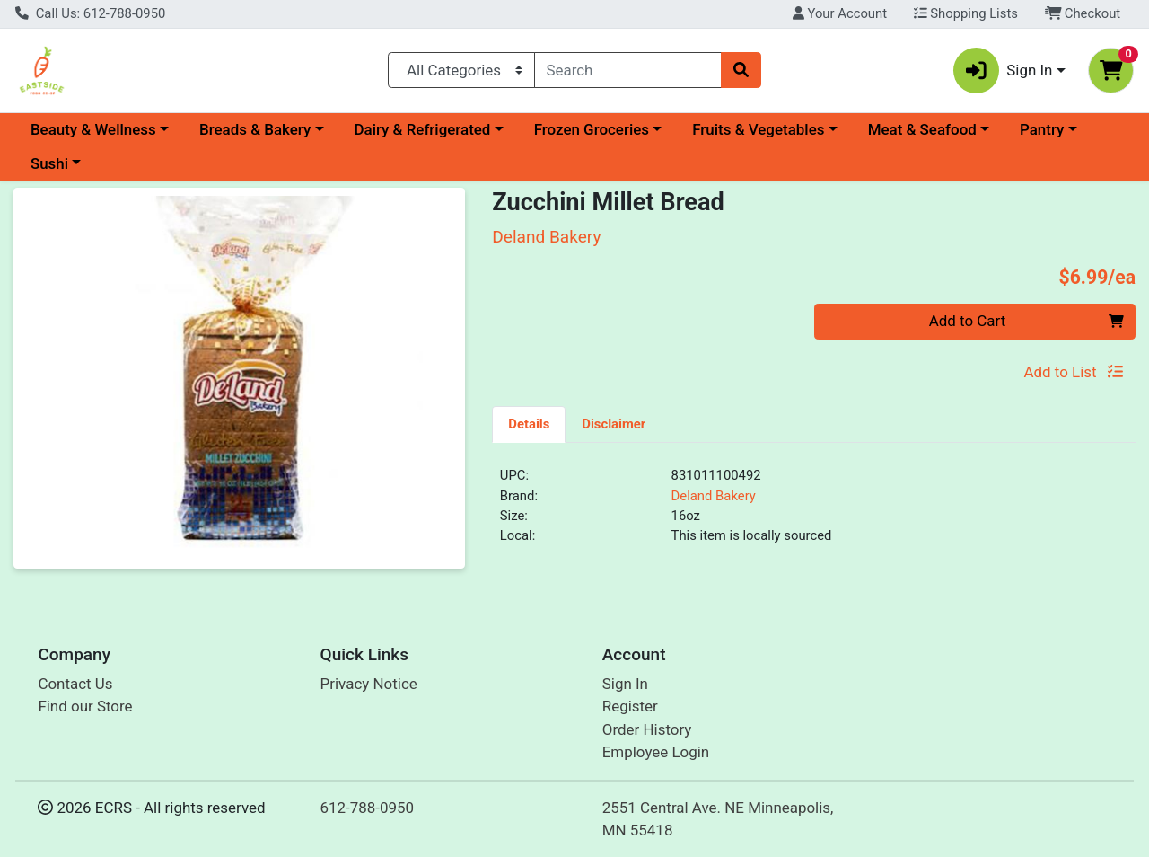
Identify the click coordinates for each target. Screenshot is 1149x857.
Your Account (840, 13)
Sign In (625, 684)
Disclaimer (613, 424)
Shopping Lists (966, 13)
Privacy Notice (368, 684)
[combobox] (628, 70)
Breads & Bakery (255, 129)
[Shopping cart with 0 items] (1111, 70)
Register (630, 706)
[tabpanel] (814, 513)
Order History (647, 729)
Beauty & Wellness (93, 129)
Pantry (1042, 129)
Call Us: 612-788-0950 (90, 13)
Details (528, 424)
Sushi (49, 163)
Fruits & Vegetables (758, 129)
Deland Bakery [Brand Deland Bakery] (713, 496)
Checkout (1083, 13)
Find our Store (85, 706)
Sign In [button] (1003, 70)
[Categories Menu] (461, 70)
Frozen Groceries (591, 129)
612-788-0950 (367, 808)
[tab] (529, 424)
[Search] (628, 70)
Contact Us (75, 684)
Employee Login (655, 752)
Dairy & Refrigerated (422, 129)
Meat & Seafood (922, 129)
